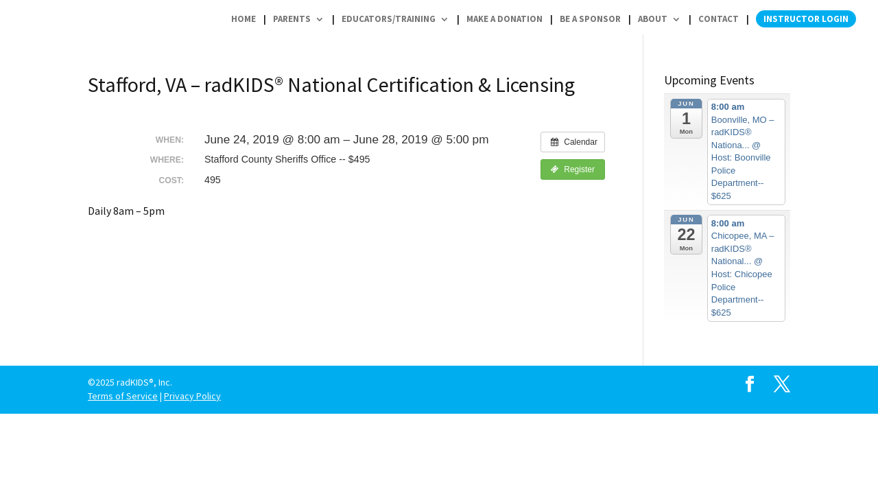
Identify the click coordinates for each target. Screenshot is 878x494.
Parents (292, 19)
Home (243, 19)
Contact (718, 19)
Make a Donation (504, 19)
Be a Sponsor (590, 19)
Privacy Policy (192, 396)
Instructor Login (806, 19)
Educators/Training (389, 19)
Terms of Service (123, 396)
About (652, 19)
